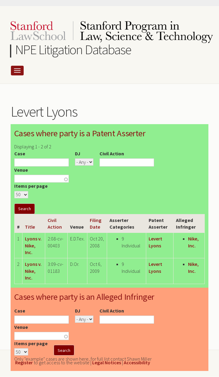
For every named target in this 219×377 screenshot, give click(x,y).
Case (19, 153)
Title (30, 227)
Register (24, 362)
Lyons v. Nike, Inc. (33, 245)
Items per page (31, 186)
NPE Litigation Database (73, 49)
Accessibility (137, 362)
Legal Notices (106, 362)
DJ (77, 153)
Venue (21, 170)
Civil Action (111, 153)
